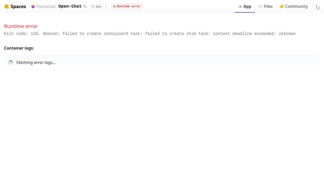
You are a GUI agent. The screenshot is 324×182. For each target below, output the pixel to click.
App (244, 6)
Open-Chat (70, 6)
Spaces (18, 6)
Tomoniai (46, 6)
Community (294, 6)
